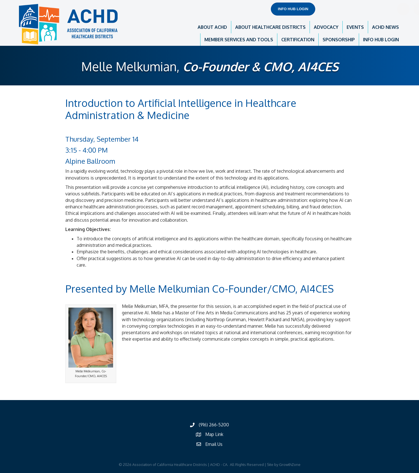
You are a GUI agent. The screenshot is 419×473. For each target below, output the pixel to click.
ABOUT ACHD (212, 27)
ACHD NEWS (385, 27)
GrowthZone (290, 464)
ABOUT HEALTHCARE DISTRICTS (270, 27)
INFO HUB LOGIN (381, 39)
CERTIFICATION (297, 39)
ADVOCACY (326, 27)
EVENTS (355, 27)
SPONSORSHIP (339, 39)
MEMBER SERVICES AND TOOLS (238, 39)
